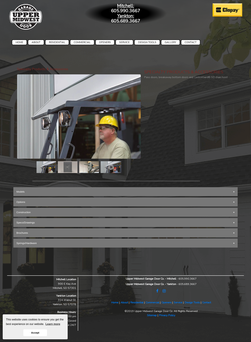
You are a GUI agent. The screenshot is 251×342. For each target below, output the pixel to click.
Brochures (22, 232)
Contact (206, 302)
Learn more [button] (52, 324)
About (124, 302)
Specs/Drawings (25, 222)
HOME (19, 42)
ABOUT (36, 42)
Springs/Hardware (26, 243)
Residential (136, 302)
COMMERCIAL (82, 42)
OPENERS (105, 42)
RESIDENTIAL (57, 42)
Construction (23, 212)
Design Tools (192, 302)
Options (20, 202)
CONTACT (191, 42)
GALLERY (170, 42)
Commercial (152, 302)
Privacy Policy (167, 315)
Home (114, 302)
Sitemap (152, 315)
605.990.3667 (125, 11)
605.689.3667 (125, 21)
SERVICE (124, 42)
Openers (166, 302)
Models (20, 191)
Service (178, 302)
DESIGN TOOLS (147, 42)
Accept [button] (35, 332)
